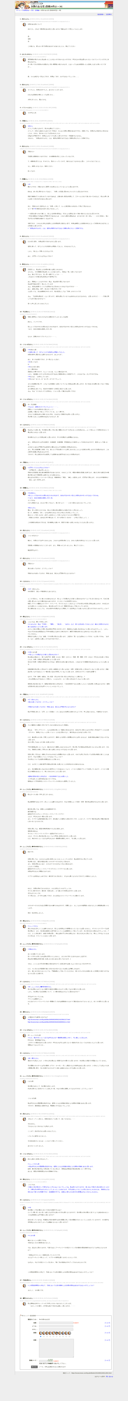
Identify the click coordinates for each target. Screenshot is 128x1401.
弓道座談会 (25, 10)
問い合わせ (109, 1380)
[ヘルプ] (107, 1323)
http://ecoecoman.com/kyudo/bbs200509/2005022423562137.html (49, 1019)
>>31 (29, 1207)
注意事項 (109, 14)
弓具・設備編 (35, 10)
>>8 (29, 349)
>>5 (34, 209)
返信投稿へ (101, 14)
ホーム (18, 10)
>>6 (29, 184)
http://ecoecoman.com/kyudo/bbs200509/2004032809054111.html (49, 1022)
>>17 (29, 589)
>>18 (29, 652)
